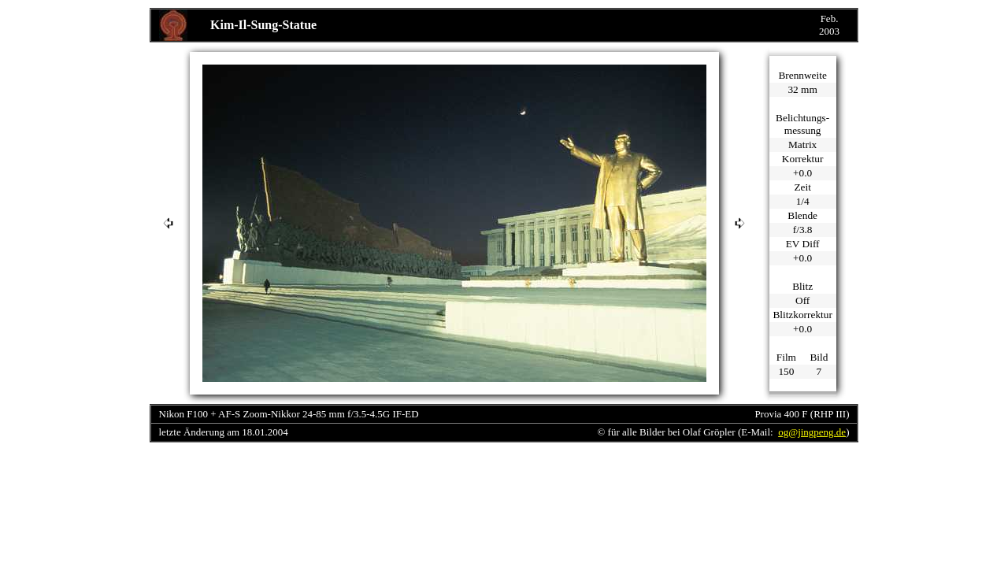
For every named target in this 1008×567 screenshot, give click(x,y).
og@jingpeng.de (812, 432)
